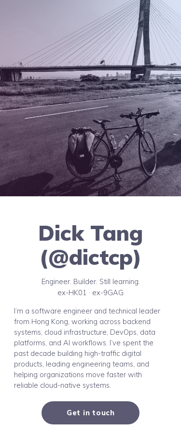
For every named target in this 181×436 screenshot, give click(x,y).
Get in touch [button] (91, 412)
